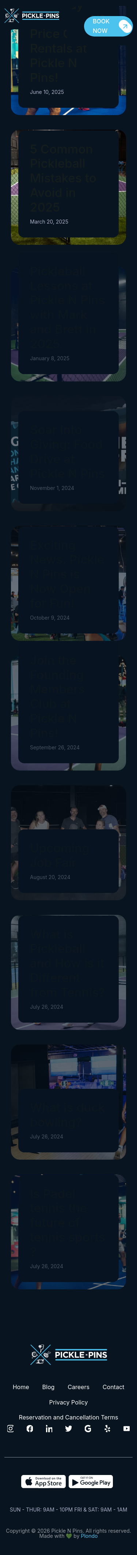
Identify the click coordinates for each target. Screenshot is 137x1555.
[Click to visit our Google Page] (88, 1428)
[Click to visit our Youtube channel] (126, 1428)
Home (21, 1387)
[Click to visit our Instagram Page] (10, 1428)
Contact (113, 1387)
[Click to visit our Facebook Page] (30, 1428)
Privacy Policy (68, 1402)
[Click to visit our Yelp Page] (107, 1428)
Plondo (89, 1536)
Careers (79, 1387)
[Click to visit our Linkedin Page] (49, 1428)
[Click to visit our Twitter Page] (68, 1428)
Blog (48, 1387)
